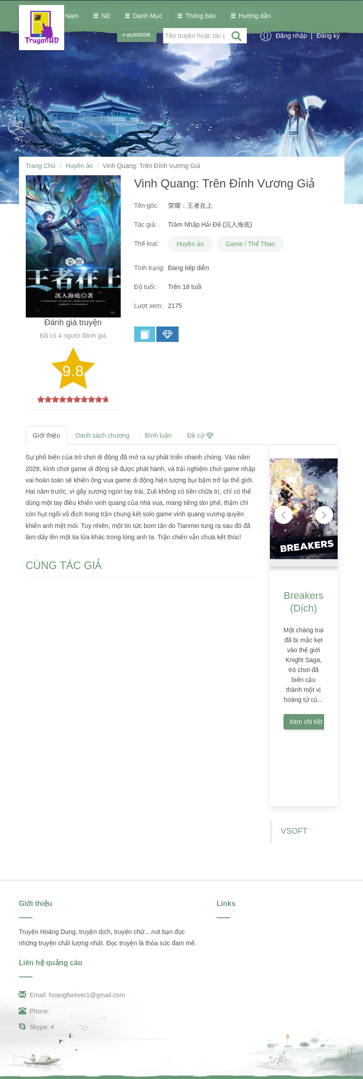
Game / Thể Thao (250, 244)
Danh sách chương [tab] (102, 435)
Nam (69, 15)
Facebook (137, 34)
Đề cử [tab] (200, 435)
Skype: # (36, 1027)
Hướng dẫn (252, 15)
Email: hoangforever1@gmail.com (72, 995)
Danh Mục (145, 15)
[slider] (73, 399)
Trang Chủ (41, 165)
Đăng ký (327, 35)
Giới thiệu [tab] (47, 435)
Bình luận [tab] (158, 435)
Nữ (103, 15)
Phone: (34, 1011)
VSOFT (294, 831)
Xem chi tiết (305, 721)
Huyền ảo (79, 165)
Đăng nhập (292, 35)
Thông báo (198, 15)
